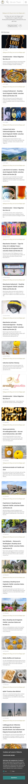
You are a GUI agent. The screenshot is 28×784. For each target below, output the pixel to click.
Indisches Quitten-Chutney (11, 363)
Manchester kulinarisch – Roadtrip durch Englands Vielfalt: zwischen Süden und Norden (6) (13, 286)
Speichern (14, 777)
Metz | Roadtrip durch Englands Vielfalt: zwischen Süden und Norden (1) (12, 622)
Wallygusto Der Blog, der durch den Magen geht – (14, 13)
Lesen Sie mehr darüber (9, 755)
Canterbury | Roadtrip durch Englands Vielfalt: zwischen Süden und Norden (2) (13, 584)
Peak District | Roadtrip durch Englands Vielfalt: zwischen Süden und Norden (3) (13, 505)
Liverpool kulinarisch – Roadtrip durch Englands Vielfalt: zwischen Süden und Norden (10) (13, 93)
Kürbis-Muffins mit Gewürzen (12, 658)
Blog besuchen (12, 26)
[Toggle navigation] (25, 2)
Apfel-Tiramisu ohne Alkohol (12, 691)
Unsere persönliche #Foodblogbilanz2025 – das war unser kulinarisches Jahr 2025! (13, 431)
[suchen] (7, 2)
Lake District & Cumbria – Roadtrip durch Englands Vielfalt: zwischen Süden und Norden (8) (13, 172)
